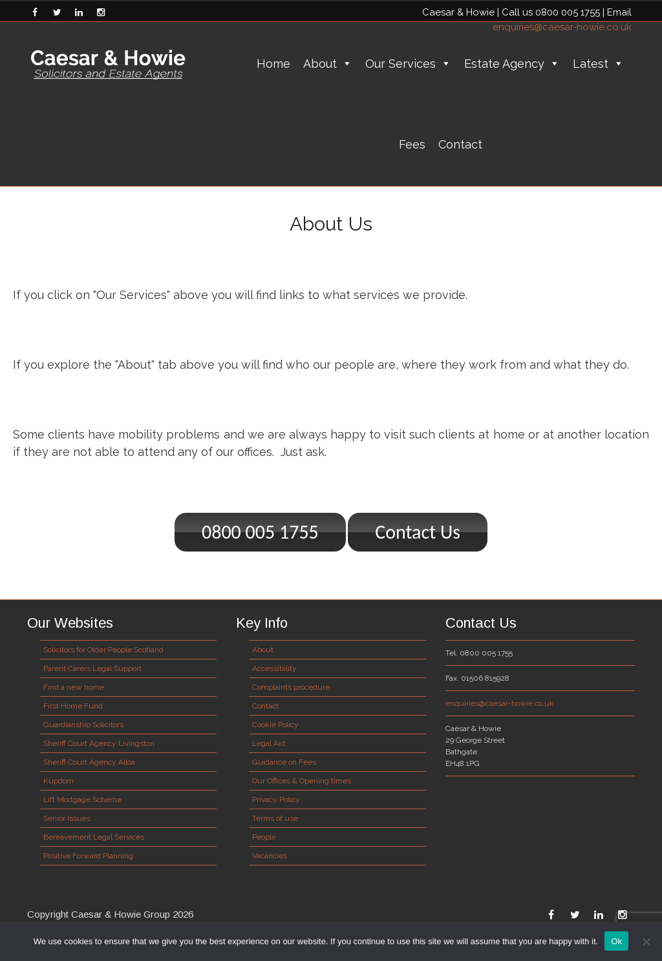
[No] (645, 941)
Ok (616, 941)
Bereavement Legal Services (93, 837)
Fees (412, 144)
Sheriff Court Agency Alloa (89, 762)
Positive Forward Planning (88, 855)
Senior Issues (67, 818)
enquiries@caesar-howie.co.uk (562, 27)
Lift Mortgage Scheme (82, 799)
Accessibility (274, 668)
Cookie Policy (275, 724)
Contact (460, 144)
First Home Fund (73, 705)
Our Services (408, 63)
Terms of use (275, 818)
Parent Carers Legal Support (92, 668)
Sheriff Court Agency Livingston (99, 743)
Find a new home (73, 687)
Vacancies (269, 855)
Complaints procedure (291, 687)
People (264, 837)
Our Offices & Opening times (301, 780)
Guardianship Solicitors (83, 724)
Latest (598, 63)
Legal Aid (268, 743)
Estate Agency (512, 63)
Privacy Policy (276, 799)
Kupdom (58, 780)
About (327, 63)
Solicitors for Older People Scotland (103, 649)
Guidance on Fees (284, 762)
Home (273, 63)
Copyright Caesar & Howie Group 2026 (110, 914)
